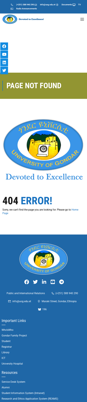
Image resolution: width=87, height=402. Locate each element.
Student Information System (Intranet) (23, 370)
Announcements (29, 8)
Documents (64, 4)
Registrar (7, 323)
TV (77, 4)
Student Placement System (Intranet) (22, 398)
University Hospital (12, 340)
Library (5, 329)
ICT (3, 335)
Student (6, 318)
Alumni (6, 364)
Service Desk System (13, 359)
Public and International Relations (26, 270)
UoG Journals (9, 381)
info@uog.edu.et (44, 4)
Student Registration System (18, 392)
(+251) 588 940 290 (22, 4)
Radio (15, 8)
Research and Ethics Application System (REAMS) (30, 375)
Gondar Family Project (14, 312)
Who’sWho (7, 307)
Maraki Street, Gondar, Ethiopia (57, 278)
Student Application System (17, 387)
